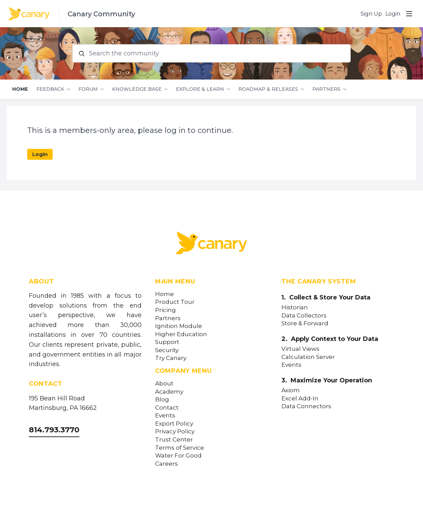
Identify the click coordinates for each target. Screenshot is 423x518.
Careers (166, 464)
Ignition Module (178, 326)
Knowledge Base (137, 89)
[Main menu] (409, 13)
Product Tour (175, 302)
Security (167, 350)
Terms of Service (179, 448)
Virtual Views (300, 349)
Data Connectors (306, 406)
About (164, 383)
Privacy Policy (175, 431)
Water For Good (178, 455)
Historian (294, 307)
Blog (162, 399)
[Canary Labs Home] (211, 244)
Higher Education (181, 334)
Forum (88, 89)
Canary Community (101, 14)
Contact (167, 407)
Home (20, 89)
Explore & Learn (200, 89)
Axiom (290, 390)
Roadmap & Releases (268, 89)
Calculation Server (308, 357)
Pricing (165, 310)
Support (167, 342)
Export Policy (174, 423)
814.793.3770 (54, 429)
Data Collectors (304, 315)
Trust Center (174, 439)
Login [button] (392, 14)
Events (165, 415)
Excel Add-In (299, 398)
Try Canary (170, 358)
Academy (169, 391)
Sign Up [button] (371, 14)
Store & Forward (304, 323)
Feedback (50, 89)
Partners (326, 89)
